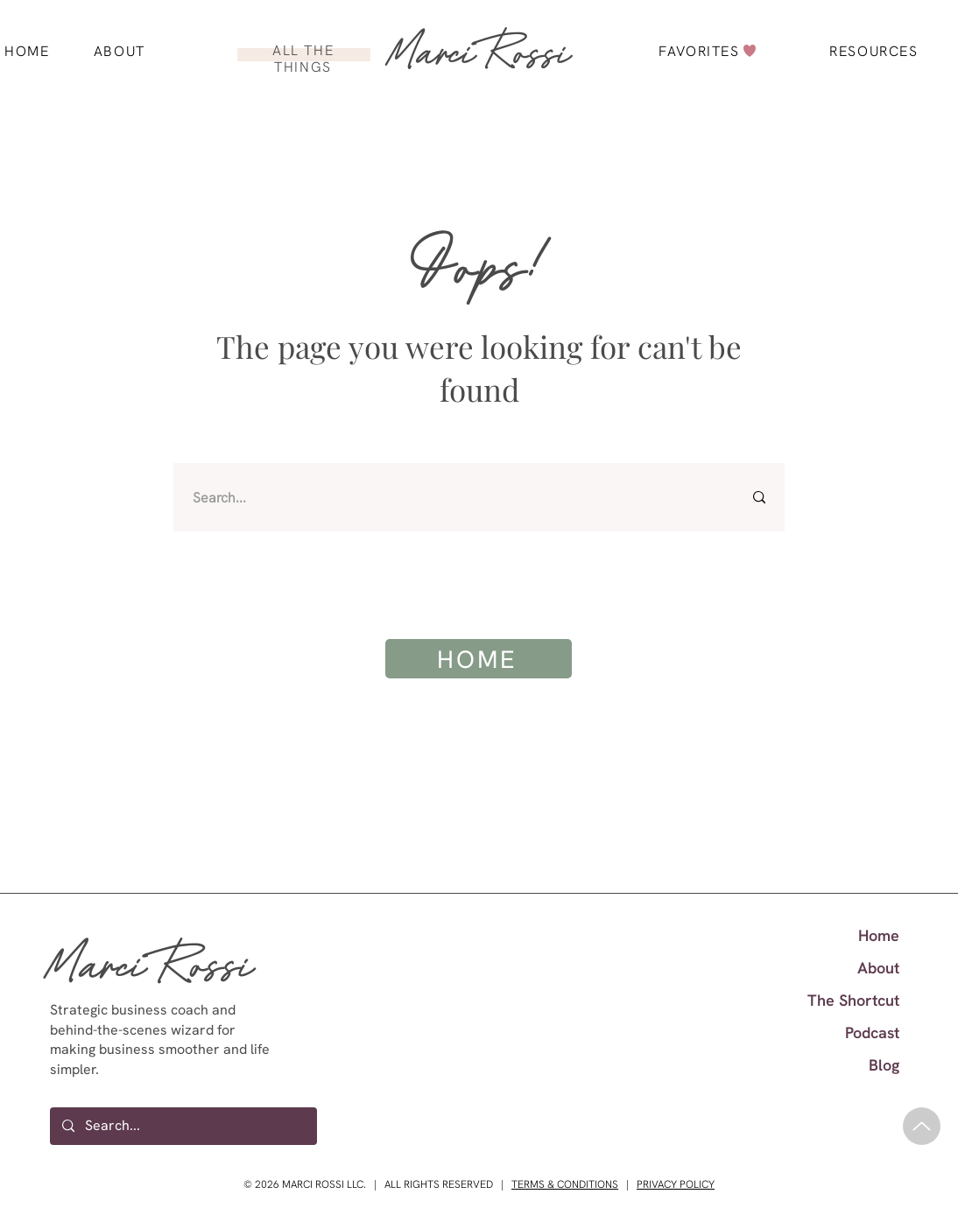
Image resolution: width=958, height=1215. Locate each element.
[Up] (921, 1126)
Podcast (872, 1032)
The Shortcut (853, 1000)
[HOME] (478, 658)
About (878, 968)
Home (878, 935)
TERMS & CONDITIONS (564, 1184)
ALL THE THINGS (303, 58)
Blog (884, 1065)
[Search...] (454, 497)
